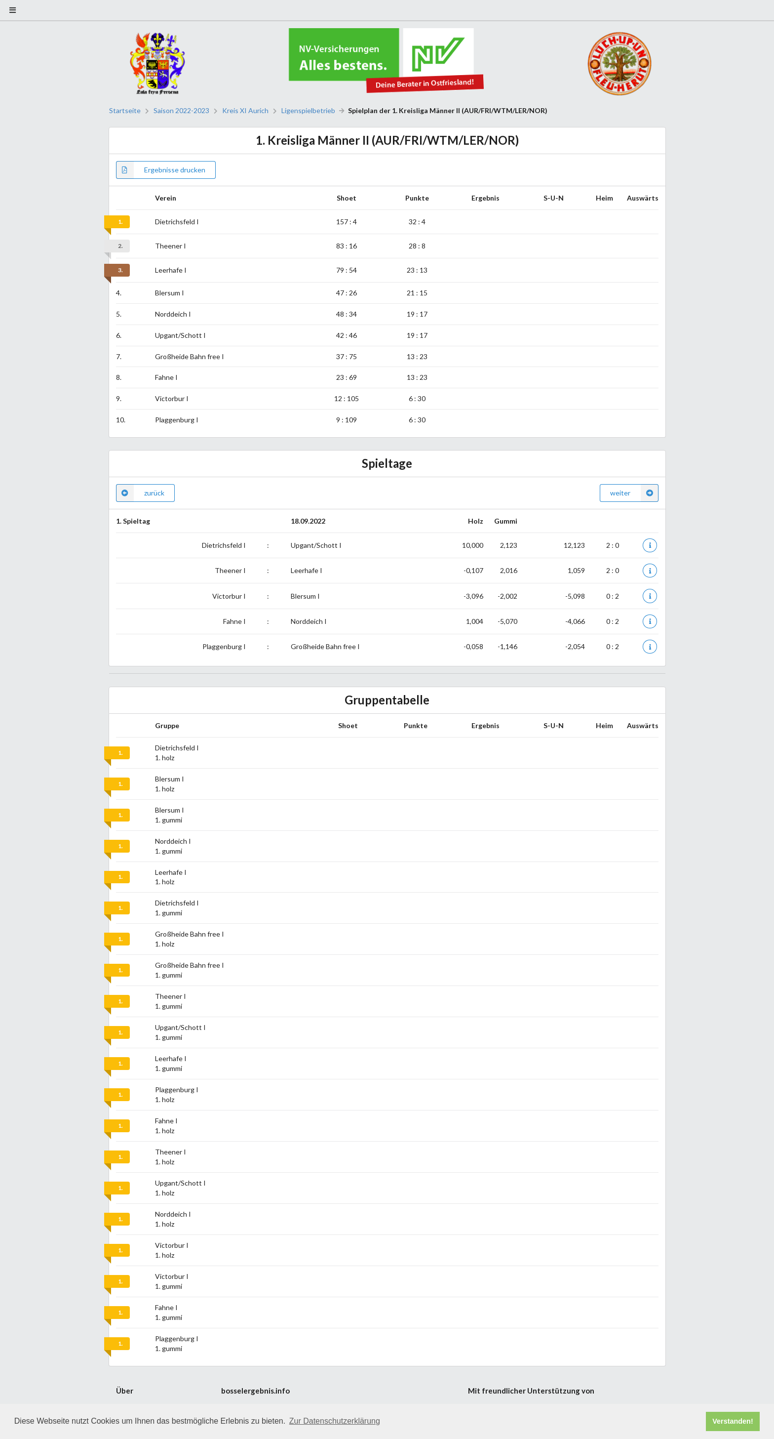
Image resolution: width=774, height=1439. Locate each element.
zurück (140, 493)
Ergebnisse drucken (160, 170)
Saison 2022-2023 (181, 110)
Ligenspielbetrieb (308, 110)
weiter (634, 493)
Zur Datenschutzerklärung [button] (334, 1421)
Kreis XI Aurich (245, 110)
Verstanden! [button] (732, 1421)
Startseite (125, 110)
